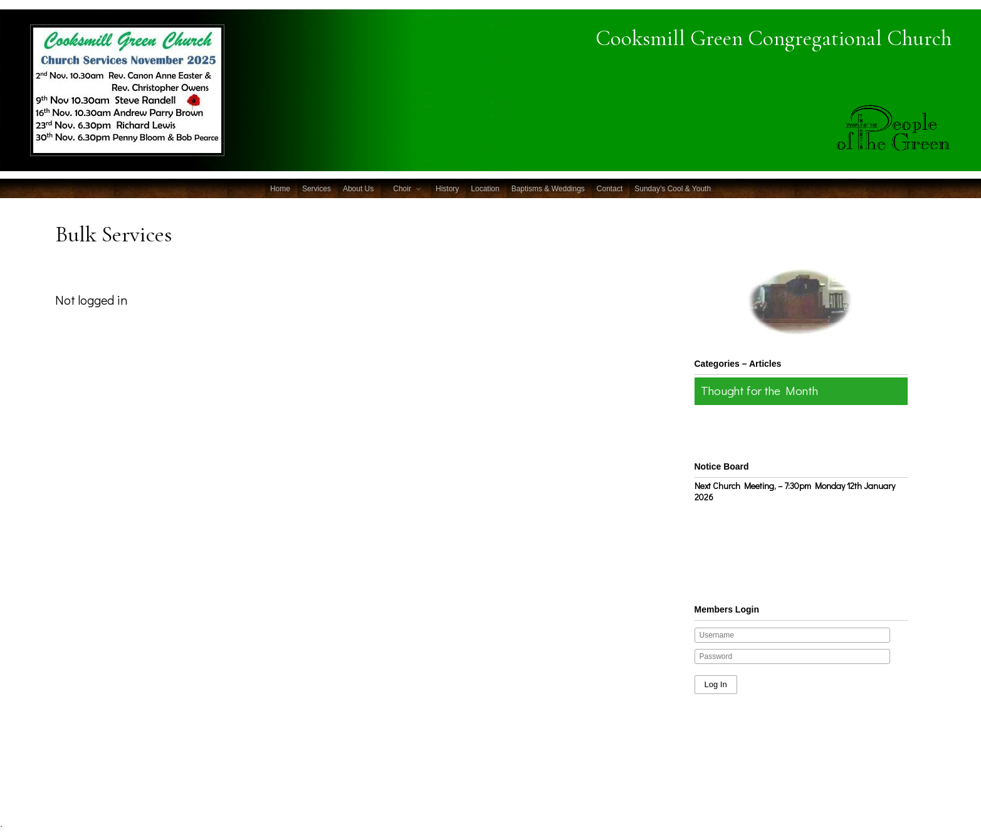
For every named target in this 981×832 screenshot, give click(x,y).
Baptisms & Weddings (548, 188)
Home (280, 188)
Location (485, 188)
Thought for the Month (759, 390)
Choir (402, 188)
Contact (609, 188)
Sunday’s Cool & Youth (672, 188)
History (447, 188)
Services (316, 188)
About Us (358, 188)
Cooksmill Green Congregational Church (773, 38)
